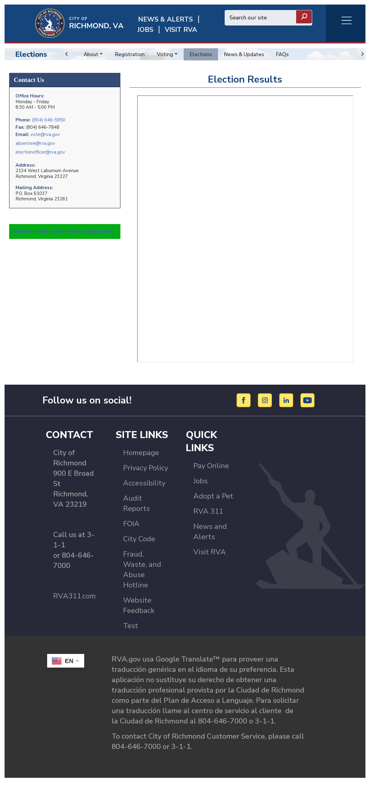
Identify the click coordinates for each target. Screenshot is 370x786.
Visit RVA (209, 555)
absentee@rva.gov (35, 141)
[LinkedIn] (287, 403)
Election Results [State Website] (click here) (63, 225)
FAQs (289, 54)
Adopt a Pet (213, 500)
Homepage (141, 456)
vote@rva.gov (45, 132)
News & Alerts (165, 19)
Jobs (200, 484)
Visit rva (181, 30)
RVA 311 (208, 515)
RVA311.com (74, 599)
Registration (131, 54)
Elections (31, 54)
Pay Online (211, 469)
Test (130, 629)
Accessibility (144, 487)
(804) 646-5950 (48, 118)
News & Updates (249, 54)
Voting (167, 54)
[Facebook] (244, 403)
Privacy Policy (145, 471)
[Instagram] (266, 403)
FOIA (131, 527)
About (91, 54)
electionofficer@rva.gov (40, 149)
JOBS (145, 30)
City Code (139, 542)
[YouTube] (307, 403)
